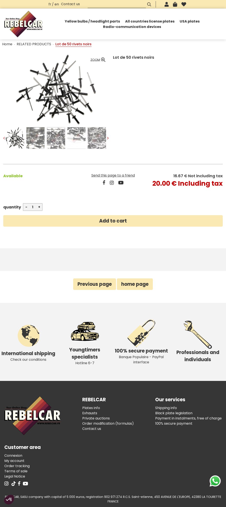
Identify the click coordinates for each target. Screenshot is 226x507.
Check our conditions (28, 342)
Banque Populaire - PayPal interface (141, 342)
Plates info (91, 407)
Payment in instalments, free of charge (188, 418)
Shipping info (166, 407)
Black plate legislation (173, 413)
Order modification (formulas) (108, 423)
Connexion (13, 455)
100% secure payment (173, 423)
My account (14, 460)
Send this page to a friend (113, 175)
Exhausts (89, 413)
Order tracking (17, 465)
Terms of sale (15, 471)
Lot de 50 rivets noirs (133, 57)
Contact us (70, 4)
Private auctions (96, 418)
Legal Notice (14, 476)
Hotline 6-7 (84, 342)
